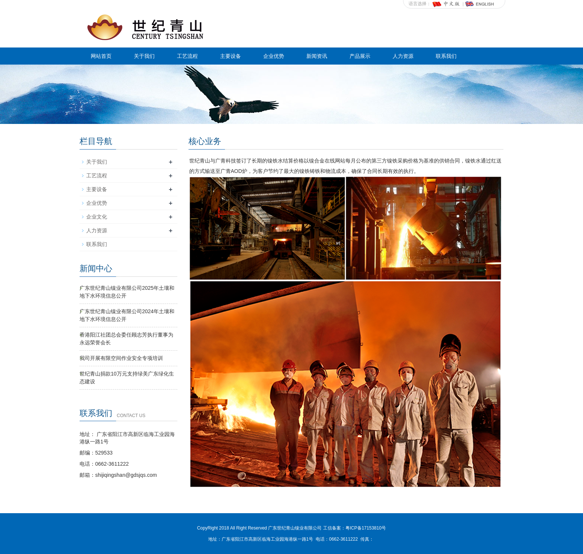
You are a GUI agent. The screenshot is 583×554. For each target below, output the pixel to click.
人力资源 (403, 56)
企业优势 (273, 56)
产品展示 (360, 56)
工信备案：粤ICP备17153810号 (354, 528)
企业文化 (96, 217)
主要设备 (230, 56)
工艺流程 (187, 56)
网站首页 (101, 56)
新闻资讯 (316, 56)
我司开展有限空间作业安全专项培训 (121, 358)
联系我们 (446, 56)
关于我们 (144, 56)
